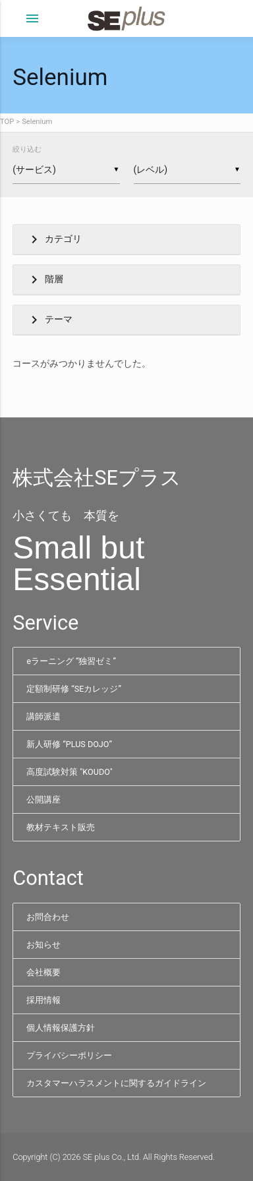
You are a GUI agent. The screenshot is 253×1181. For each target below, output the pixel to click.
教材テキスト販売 (60, 827)
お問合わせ (47, 917)
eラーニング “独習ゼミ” (71, 661)
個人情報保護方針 (60, 1028)
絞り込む (27, 149)
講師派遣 (43, 716)
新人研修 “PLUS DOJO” (69, 744)
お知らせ (43, 945)
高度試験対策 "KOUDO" (69, 772)
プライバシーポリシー (69, 1055)
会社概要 (43, 972)
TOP (7, 121)
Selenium (37, 121)
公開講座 (43, 799)
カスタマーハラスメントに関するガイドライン (116, 1083)
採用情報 (43, 1000)
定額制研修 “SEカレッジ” (73, 689)
